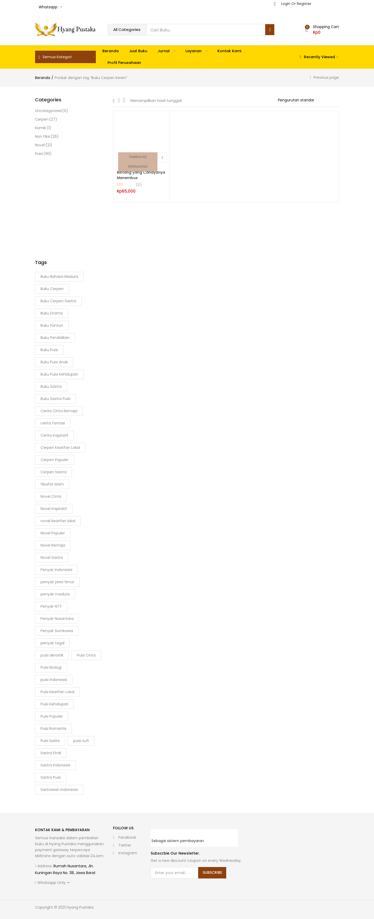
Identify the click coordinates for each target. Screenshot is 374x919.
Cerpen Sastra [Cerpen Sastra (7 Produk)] (53, 472)
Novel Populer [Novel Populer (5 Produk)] (53, 533)
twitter (122, 845)
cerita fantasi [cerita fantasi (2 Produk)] (53, 423)
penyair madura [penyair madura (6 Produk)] (55, 594)
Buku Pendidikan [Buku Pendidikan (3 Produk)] (55, 337)
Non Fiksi (47, 136)
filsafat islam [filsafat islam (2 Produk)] (52, 484)
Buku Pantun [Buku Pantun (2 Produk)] (52, 325)
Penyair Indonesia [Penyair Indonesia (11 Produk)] (56, 569)
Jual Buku (138, 51)
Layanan (196, 51)
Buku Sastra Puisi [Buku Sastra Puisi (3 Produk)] (55, 398)
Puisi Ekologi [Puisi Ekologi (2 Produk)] (51, 667)
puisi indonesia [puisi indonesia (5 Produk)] (54, 679)
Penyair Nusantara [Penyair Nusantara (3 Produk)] (57, 618)
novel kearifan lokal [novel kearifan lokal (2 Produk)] (58, 520)
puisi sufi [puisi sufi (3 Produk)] (81, 740)
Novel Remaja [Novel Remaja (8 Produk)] (53, 545)
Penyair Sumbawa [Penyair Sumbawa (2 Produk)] (57, 630)
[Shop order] (308, 100)
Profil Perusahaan (124, 62)
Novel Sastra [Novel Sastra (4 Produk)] (52, 557)
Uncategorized (51, 111)
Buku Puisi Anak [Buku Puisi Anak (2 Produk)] (54, 362)
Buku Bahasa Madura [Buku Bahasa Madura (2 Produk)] (59, 276)
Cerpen (46, 119)
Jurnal (166, 51)
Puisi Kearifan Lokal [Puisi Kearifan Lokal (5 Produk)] (57, 691)
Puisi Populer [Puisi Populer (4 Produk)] (52, 716)
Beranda (110, 51)
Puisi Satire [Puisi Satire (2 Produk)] (50, 740)
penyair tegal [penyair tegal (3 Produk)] (52, 643)
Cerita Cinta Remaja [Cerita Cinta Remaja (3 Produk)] (59, 410)
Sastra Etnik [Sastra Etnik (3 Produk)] (51, 753)
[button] (322, 29)
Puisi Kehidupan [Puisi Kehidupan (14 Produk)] (55, 704)
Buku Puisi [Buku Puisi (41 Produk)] (49, 349)
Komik (43, 128)
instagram (125, 853)
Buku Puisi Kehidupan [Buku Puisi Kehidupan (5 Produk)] (59, 374)
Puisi (43, 153)
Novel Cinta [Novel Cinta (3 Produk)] (51, 496)
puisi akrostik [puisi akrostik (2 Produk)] (52, 655)
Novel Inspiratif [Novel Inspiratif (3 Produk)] (54, 508)
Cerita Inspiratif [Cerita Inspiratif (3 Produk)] (54, 435)
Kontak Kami (229, 51)
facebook (124, 837)
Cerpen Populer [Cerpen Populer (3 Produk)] (55, 459)
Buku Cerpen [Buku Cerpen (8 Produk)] (52, 288)
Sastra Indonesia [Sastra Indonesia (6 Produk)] (55, 765)
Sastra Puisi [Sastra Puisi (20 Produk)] (51, 777)
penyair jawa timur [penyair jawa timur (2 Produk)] (57, 582)
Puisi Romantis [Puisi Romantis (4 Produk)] (53, 728)
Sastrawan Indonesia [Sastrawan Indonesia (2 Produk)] (59, 789)
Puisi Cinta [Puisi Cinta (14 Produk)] (86, 655)
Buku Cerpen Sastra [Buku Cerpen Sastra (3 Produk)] (58, 301)
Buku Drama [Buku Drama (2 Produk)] (52, 313)
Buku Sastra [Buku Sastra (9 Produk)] (51, 386)
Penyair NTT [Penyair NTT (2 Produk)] (51, 606)
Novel (43, 145)
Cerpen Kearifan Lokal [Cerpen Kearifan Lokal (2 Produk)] (60, 447)
